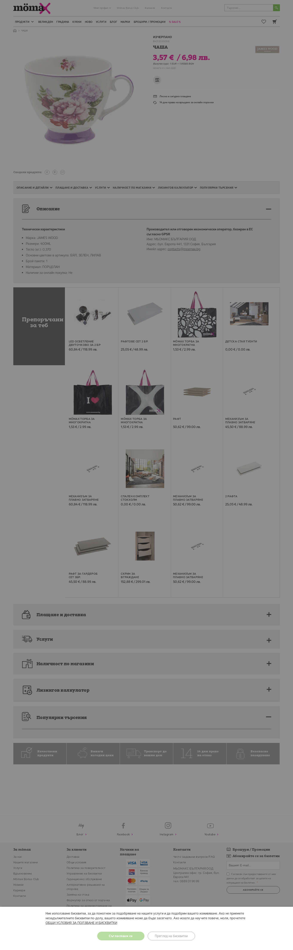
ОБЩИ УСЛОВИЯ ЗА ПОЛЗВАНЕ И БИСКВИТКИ (81, 923)
